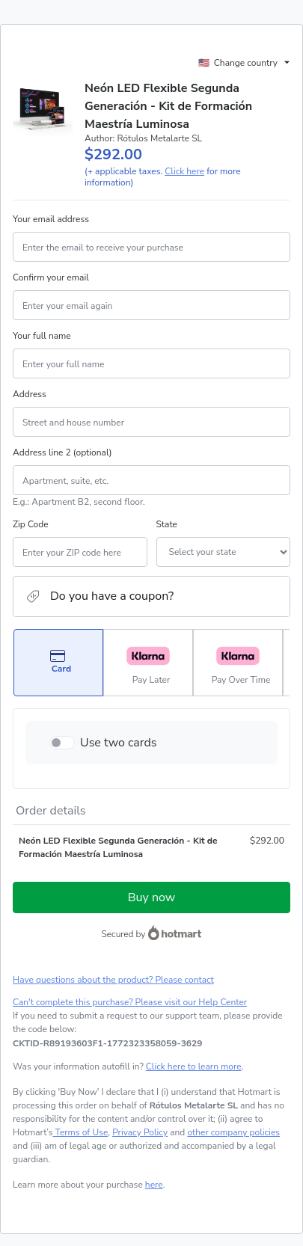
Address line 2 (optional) (62, 452)
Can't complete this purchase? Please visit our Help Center (130, 1002)
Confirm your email (51, 277)
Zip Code (31, 524)
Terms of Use (80, 1132)
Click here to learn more (194, 1066)
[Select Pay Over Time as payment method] (238, 663)
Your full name (42, 336)
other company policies (233, 1132)
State (166, 524)
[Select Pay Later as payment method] (148, 663)
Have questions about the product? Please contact (113, 980)
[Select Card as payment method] (58, 663)
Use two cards (118, 742)
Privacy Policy (140, 1132)
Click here (184, 171)
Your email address (51, 219)
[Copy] (107, 1043)
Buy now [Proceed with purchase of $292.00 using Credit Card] (151, 897)
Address (29, 394)
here (154, 1185)
